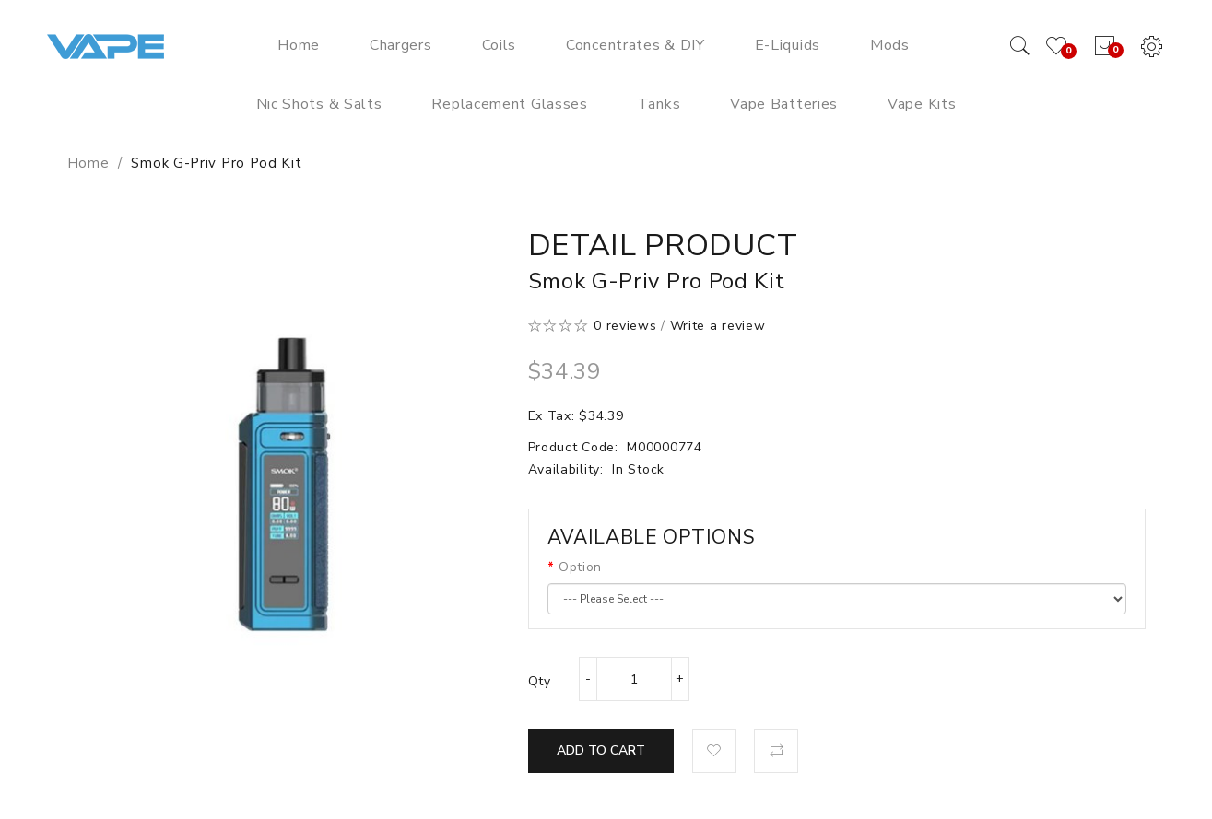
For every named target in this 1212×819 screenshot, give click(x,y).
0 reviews (625, 325)
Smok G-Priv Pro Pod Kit (216, 163)
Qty (539, 681)
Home (88, 163)
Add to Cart (601, 750)
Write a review (718, 325)
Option (580, 567)
